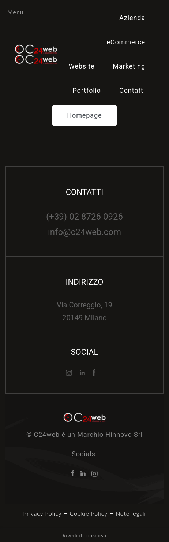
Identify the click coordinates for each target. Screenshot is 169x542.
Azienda (132, 18)
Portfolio (86, 90)
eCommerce (125, 42)
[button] (84, 115)
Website (82, 66)
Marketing (129, 66)
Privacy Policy (42, 513)
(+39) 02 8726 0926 (84, 216)
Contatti (132, 90)
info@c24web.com (84, 232)
